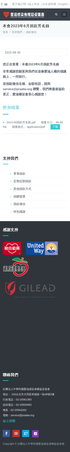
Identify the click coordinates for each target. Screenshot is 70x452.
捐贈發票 (19, 196)
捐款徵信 (31, 32)
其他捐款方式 (22, 188)
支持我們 (17, 32)
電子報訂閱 (19, 4)
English (63, 4)
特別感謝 (19, 211)
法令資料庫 (49, 4)
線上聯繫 (9, 421)
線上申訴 (34, 4)
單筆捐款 (19, 173)
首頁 (5, 32)
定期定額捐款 (22, 181)
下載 (55, 126)
